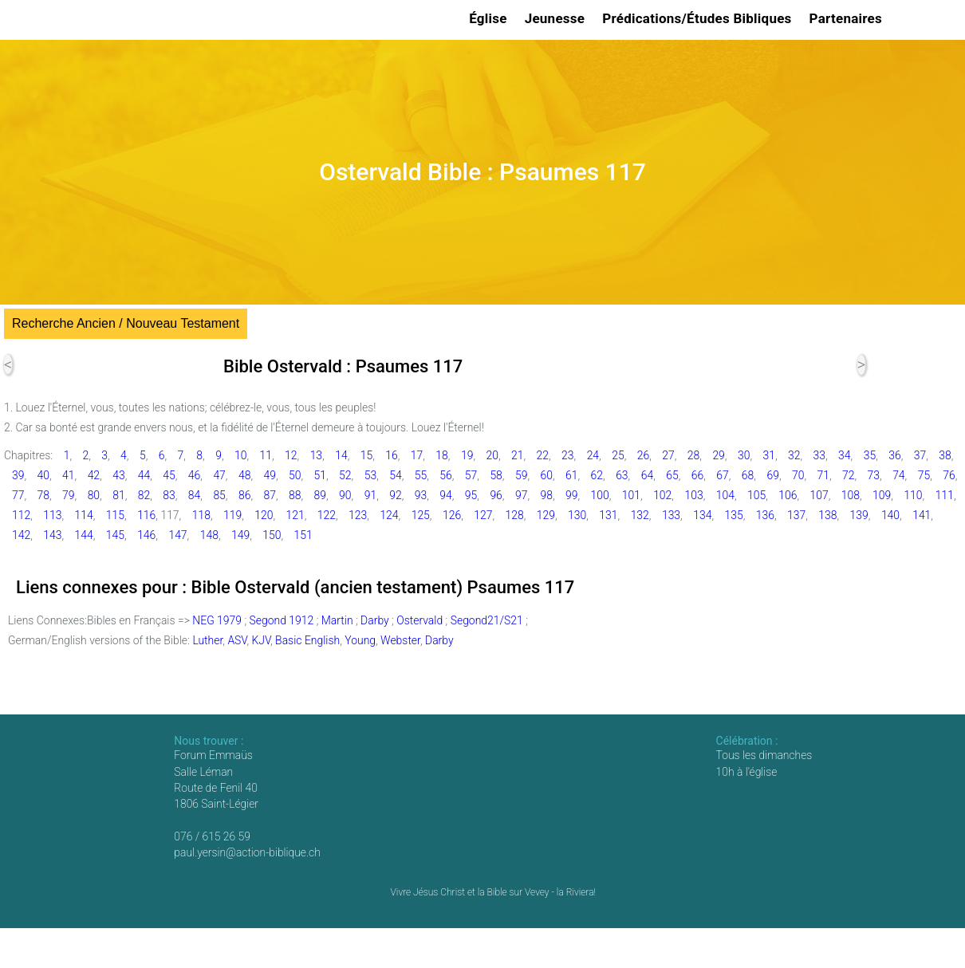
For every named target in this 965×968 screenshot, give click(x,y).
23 (567, 455)
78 (43, 495)
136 (765, 515)
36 (894, 455)
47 (219, 475)
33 (819, 455)
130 (577, 515)
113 (52, 515)
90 (345, 495)
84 (194, 495)
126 (452, 515)
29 (718, 455)
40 (43, 475)
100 (600, 495)
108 (850, 495)
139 (859, 515)
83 (169, 495)
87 (269, 495)
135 (733, 515)
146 (146, 535)
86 (244, 495)
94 (445, 495)
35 (870, 455)
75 (924, 475)
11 (266, 455)
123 (358, 515)
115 (115, 515)
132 (640, 515)
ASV (236, 640)
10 (240, 455)
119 (232, 515)
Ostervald (419, 620)
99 (571, 495)
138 (827, 515)
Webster (400, 640)
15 (366, 455)
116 (146, 515)
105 (756, 495)
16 (391, 455)
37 (920, 455)
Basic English (307, 640)
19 (467, 455)
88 (295, 495)
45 (169, 475)
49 (269, 475)
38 (945, 455)
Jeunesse (557, 18)
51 (320, 475)
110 (913, 495)
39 (18, 475)
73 (874, 475)
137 (796, 515)
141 (921, 515)
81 (118, 495)
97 (521, 495)
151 (303, 535)
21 (517, 455)
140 (890, 515)
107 (819, 495)
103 (693, 495)
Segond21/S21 (487, 620)
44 (144, 475)
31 (768, 455)
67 (722, 475)
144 (84, 535)
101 (631, 495)
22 (543, 455)
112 (21, 515)
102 (662, 495)
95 (471, 495)
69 (772, 475)
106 (787, 495)
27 (668, 455)
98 (546, 495)
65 (672, 475)
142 (21, 535)
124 (389, 515)
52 (345, 475)
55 (421, 475)
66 (697, 475)
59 (521, 475)
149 (240, 535)
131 (608, 515)
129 (546, 515)
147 (177, 535)
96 (496, 495)
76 (949, 475)
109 (881, 495)
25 (618, 455)
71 (823, 475)
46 (194, 475)
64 (647, 475)
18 (441, 455)
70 (798, 475)
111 (944, 495)
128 (515, 515)
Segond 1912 (282, 620)
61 (571, 475)
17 (417, 455)
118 (201, 515)
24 (593, 455)
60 (546, 475)
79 (68, 495)
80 (94, 495)
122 (326, 515)
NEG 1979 (217, 620)
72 (848, 475)
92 (395, 495)
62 (597, 475)
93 (421, 495)
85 (219, 495)
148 (209, 535)
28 (693, 455)
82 (144, 495)
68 (748, 475)
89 (320, 495)
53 (370, 475)
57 (471, 475)
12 (291, 455)
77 (18, 495)
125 (421, 515)
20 (492, 455)
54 (395, 475)
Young (360, 640)
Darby (374, 620)
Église (490, 18)
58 (496, 475)
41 (68, 475)
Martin (337, 620)
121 (295, 515)
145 (115, 535)
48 (244, 475)
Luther (207, 640)
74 (898, 475)
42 (94, 475)
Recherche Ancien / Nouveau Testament (125, 323)
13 (316, 455)
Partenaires (848, 18)
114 (84, 515)
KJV (260, 640)
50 (295, 475)
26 (643, 455)
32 (794, 455)
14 (341, 455)
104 (725, 495)
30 (744, 455)
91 (370, 495)
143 (52, 535)
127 (483, 515)
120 (263, 515)
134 (702, 515)
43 (118, 475)
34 (844, 455)
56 (445, 475)
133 (671, 515)
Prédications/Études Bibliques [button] (699, 18)
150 (271, 535)
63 (622, 475)
